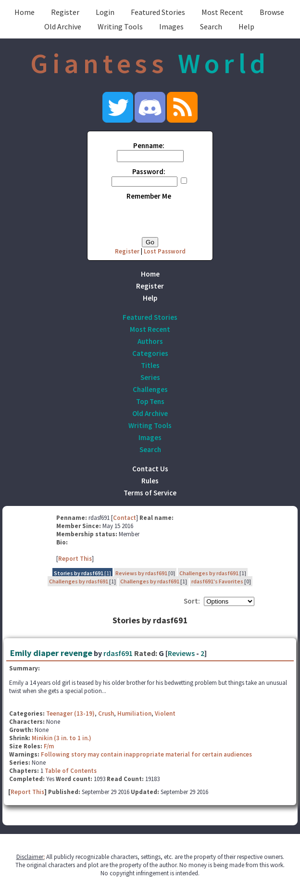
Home (24, 12)
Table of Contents (71, 771)
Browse (272, 12)
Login (105, 12)
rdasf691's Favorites (217, 581)
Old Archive (62, 26)
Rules (150, 480)
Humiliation (134, 713)
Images (171, 26)
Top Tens (150, 401)
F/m (49, 746)
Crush (106, 713)
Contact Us (150, 468)
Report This (75, 559)
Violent (165, 713)
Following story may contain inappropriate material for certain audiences (146, 754)
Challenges (150, 389)
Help (246, 26)
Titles (150, 365)
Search (211, 26)
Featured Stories (158, 12)
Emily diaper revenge (51, 652)
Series (150, 377)
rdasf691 (118, 653)
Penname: (148, 145)
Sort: (192, 601)
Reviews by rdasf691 (141, 573)
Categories (150, 353)
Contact (124, 518)
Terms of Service (150, 492)
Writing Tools (120, 26)
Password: (148, 171)
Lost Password (165, 251)
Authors (150, 341)
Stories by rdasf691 (78, 573)
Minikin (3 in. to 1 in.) (61, 738)
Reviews (181, 653)
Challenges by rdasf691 (208, 573)
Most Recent (222, 12)
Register (65, 12)
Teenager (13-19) (70, 713)
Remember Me (148, 196)
